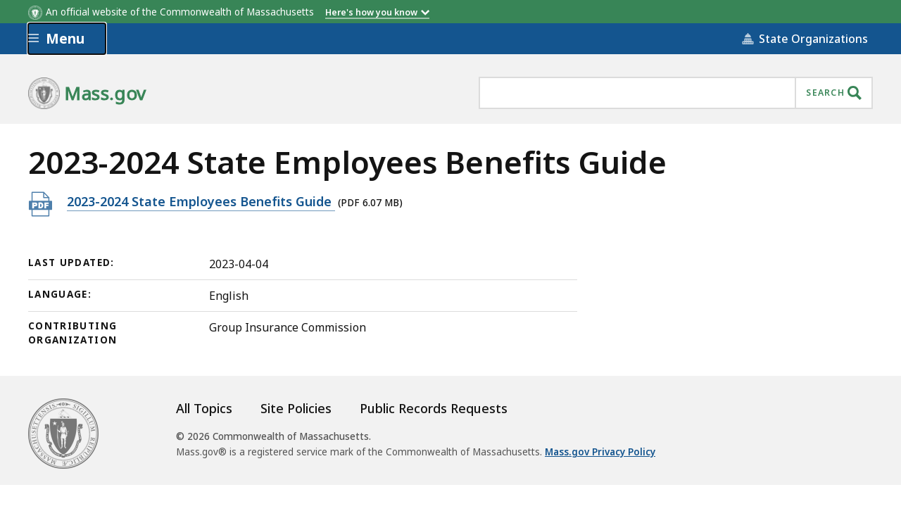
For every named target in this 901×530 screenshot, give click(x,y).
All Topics (204, 408)
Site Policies (296, 408)
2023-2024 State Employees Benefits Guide (201, 201)
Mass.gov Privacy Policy (600, 452)
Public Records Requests (434, 408)
